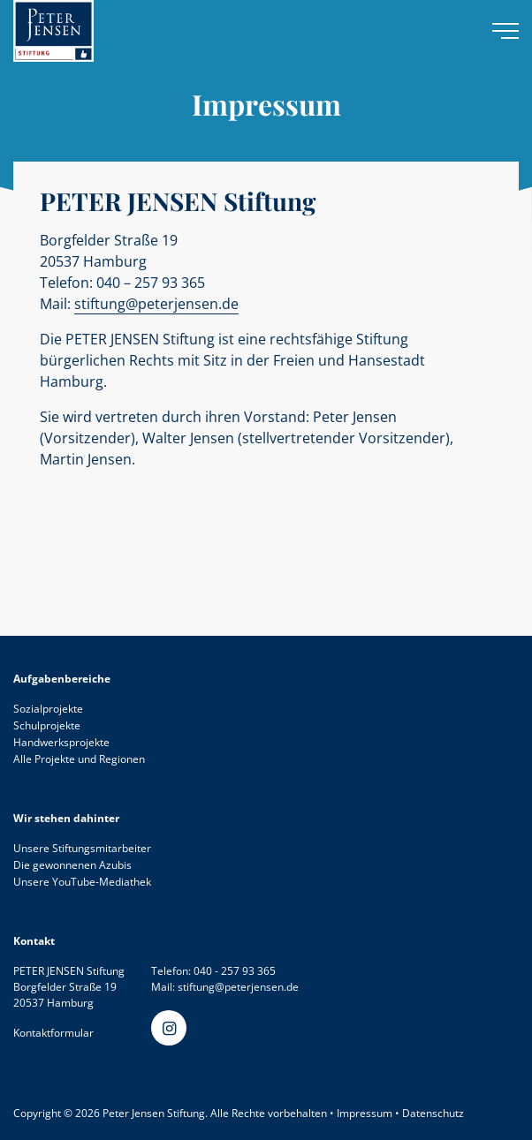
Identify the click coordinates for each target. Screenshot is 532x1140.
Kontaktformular (53, 1032)
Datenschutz (433, 1113)
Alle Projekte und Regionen (79, 758)
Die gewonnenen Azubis (72, 864)
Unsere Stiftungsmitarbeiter (82, 848)
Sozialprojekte (48, 708)
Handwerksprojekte (61, 742)
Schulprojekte (46, 725)
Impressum (364, 1113)
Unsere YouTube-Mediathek (82, 881)
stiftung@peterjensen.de (156, 303)
